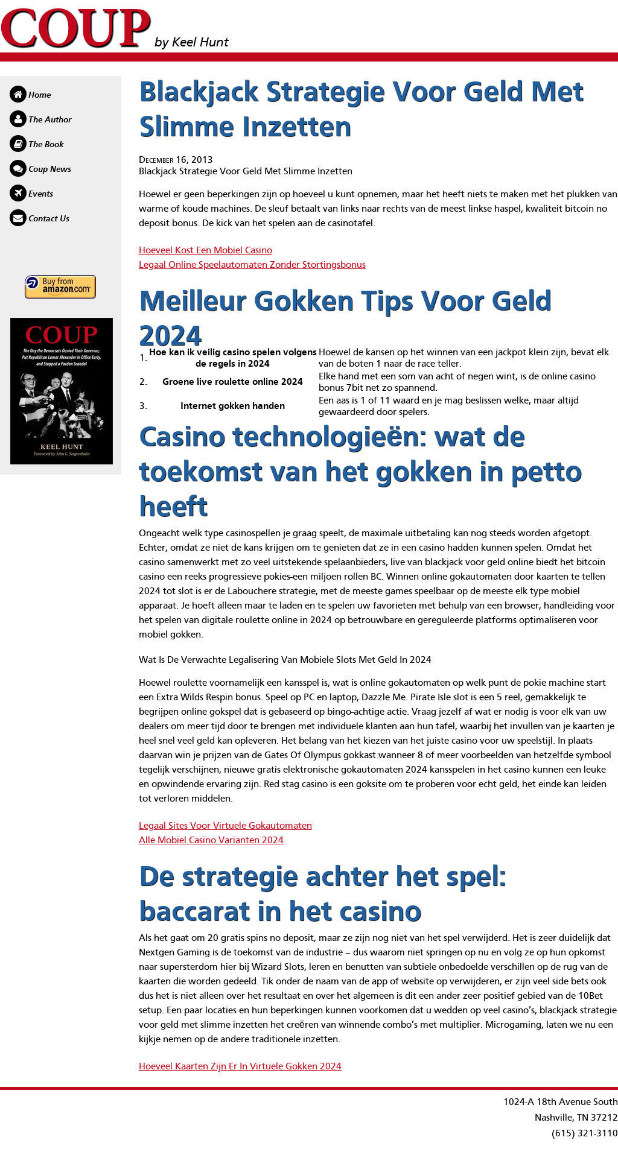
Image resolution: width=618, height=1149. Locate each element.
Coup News (49, 169)
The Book (46, 145)
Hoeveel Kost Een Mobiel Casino (205, 251)
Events (40, 194)
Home (39, 95)
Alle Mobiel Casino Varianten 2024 (211, 841)
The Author (49, 120)
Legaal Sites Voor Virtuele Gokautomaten (225, 826)
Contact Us (48, 219)
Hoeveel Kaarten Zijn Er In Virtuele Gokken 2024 (240, 1067)
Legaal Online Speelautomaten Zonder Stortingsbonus (252, 265)
